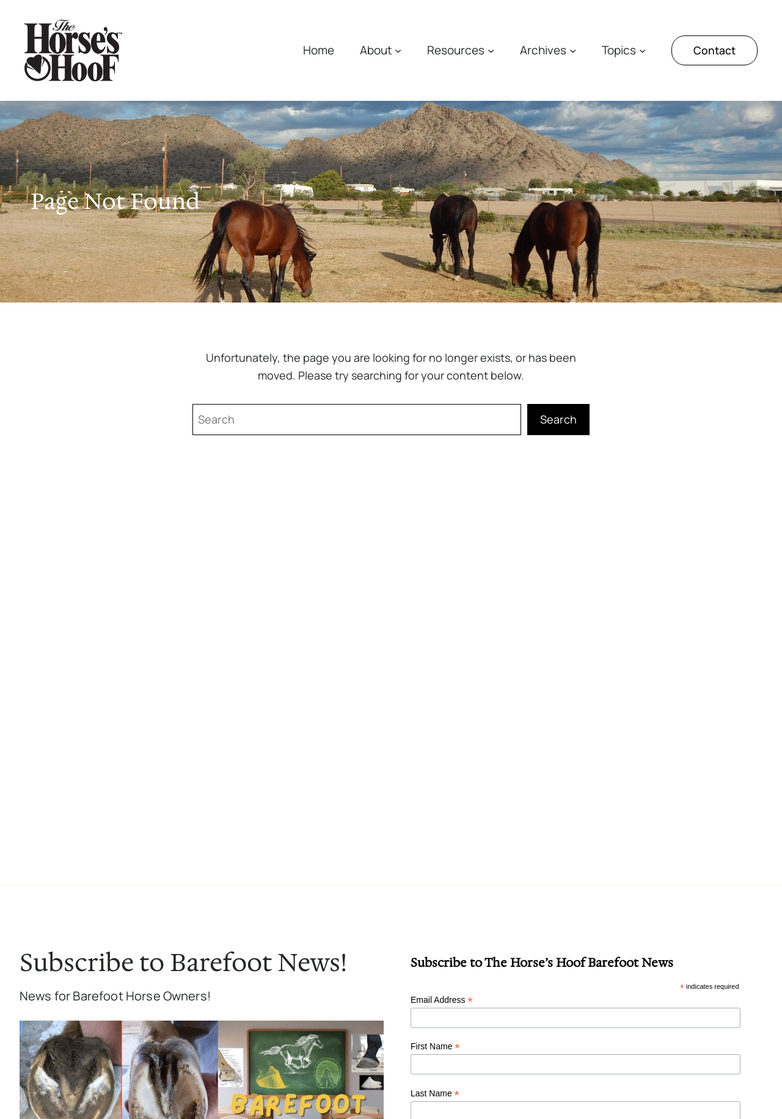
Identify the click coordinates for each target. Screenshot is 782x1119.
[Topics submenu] (642, 50)
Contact (714, 50)
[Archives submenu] (572, 50)
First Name (435, 1046)
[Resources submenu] (491, 50)
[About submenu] (398, 50)
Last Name (435, 1093)
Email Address (442, 1000)
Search (558, 419)
